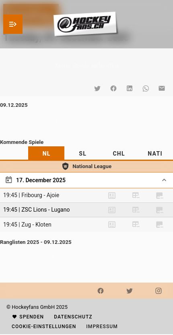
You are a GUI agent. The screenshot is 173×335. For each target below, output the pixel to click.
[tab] (46, 153)
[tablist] (86, 153)
